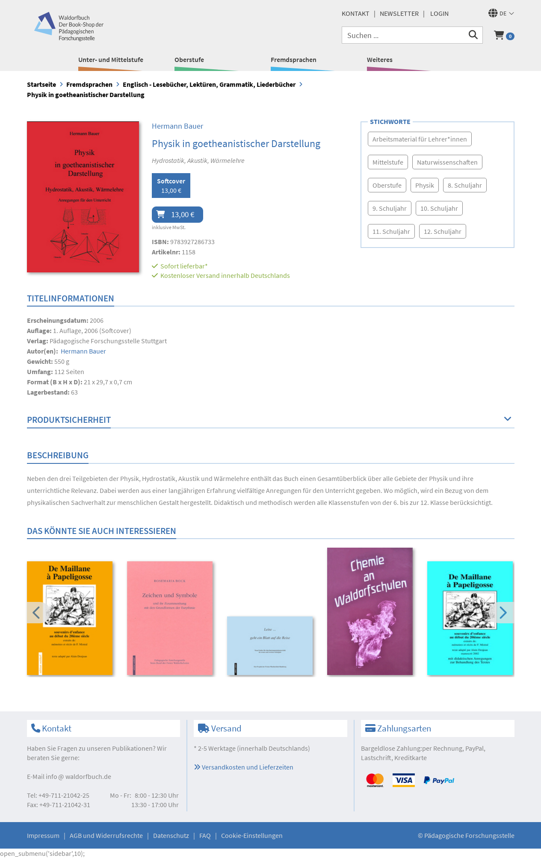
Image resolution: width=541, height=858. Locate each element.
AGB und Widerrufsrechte (106, 835)
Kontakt (356, 13)
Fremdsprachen (293, 59)
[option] (71, 619)
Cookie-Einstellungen (252, 835)
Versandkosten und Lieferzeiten (243, 767)
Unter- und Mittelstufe (110, 59)
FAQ (205, 835)
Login (439, 13)
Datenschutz (171, 835)
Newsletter (399, 13)
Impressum (43, 835)
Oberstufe (189, 59)
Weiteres (380, 59)
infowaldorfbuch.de (78, 776)
